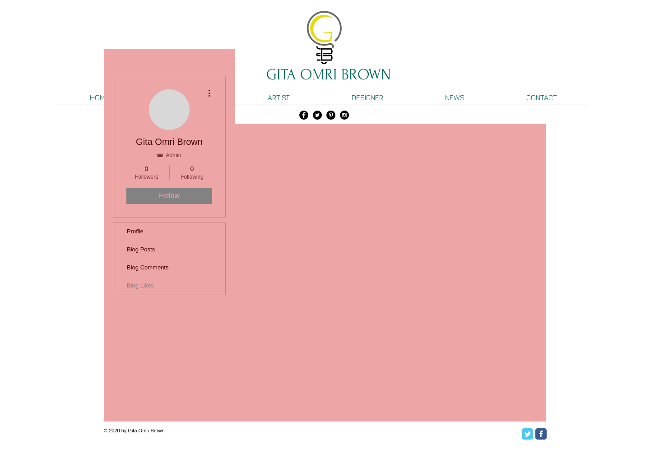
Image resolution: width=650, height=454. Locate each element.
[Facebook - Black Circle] (303, 115)
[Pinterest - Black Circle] (330, 115)
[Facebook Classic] (541, 434)
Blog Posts (141, 249)
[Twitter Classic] (527, 434)
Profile (135, 231)
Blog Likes (140, 285)
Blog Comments (147, 267)
